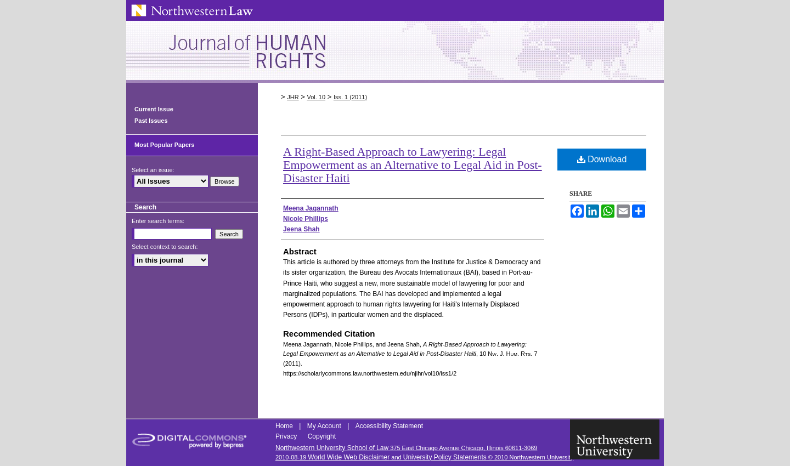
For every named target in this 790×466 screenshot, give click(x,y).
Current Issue (153, 109)
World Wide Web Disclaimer (349, 457)
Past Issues (151, 120)
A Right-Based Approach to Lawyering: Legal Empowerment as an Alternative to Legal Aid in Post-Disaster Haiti (412, 165)
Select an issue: (153, 170)
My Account (325, 426)
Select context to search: (165, 246)
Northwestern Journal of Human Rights (395, 52)
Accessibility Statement (389, 426)
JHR (292, 97)
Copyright (322, 436)
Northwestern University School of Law (331, 448)
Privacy (287, 436)
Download (602, 159)
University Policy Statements (445, 457)
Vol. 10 (316, 97)
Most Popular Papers (164, 144)
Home (285, 426)
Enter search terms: (158, 221)
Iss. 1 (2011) (350, 97)
